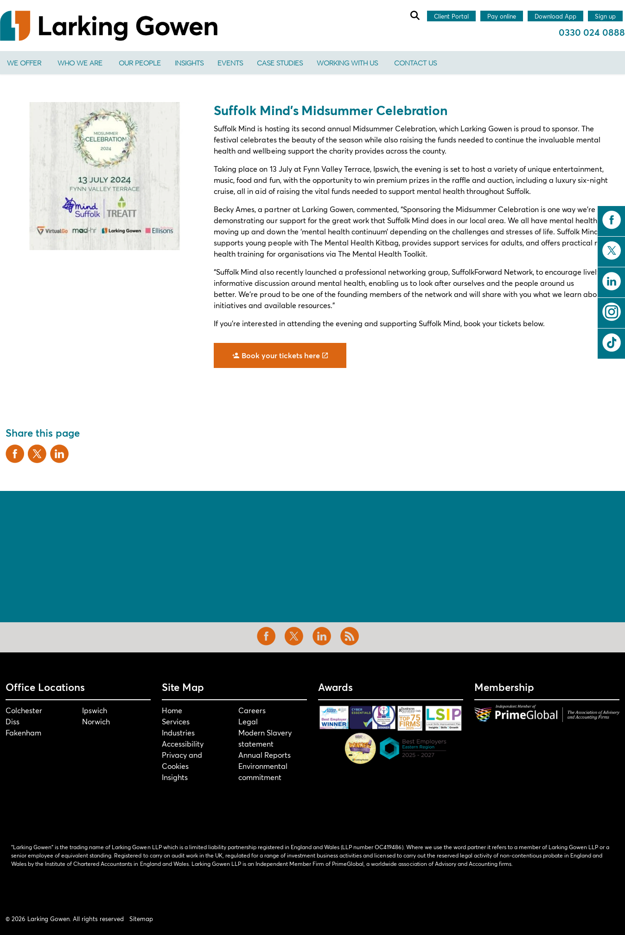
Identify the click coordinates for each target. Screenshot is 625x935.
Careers (252, 710)
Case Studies (280, 62)
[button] (104, 176)
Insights (189, 62)
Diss (12, 721)
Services (176, 721)
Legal (248, 721)
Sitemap (141, 919)
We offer (24, 62)
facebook (611, 220)
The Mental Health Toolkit (382, 253)
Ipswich (94, 710)
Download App (555, 16)
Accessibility (183, 743)
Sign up (605, 16)
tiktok (611, 342)
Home (172, 710)
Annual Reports (264, 755)
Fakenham (23, 732)
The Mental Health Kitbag (354, 242)
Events (230, 62)
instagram (611, 312)
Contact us (415, 62)
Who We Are (79, 62)
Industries (178, 732)
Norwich (96, 721)
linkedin (611, 281)
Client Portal (451, 16)
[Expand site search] (414, 15)
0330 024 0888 (592, 32)
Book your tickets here (280, 355)
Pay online (501, 16)
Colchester (24, 710)
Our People (140, 62)
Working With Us (347, 62)
